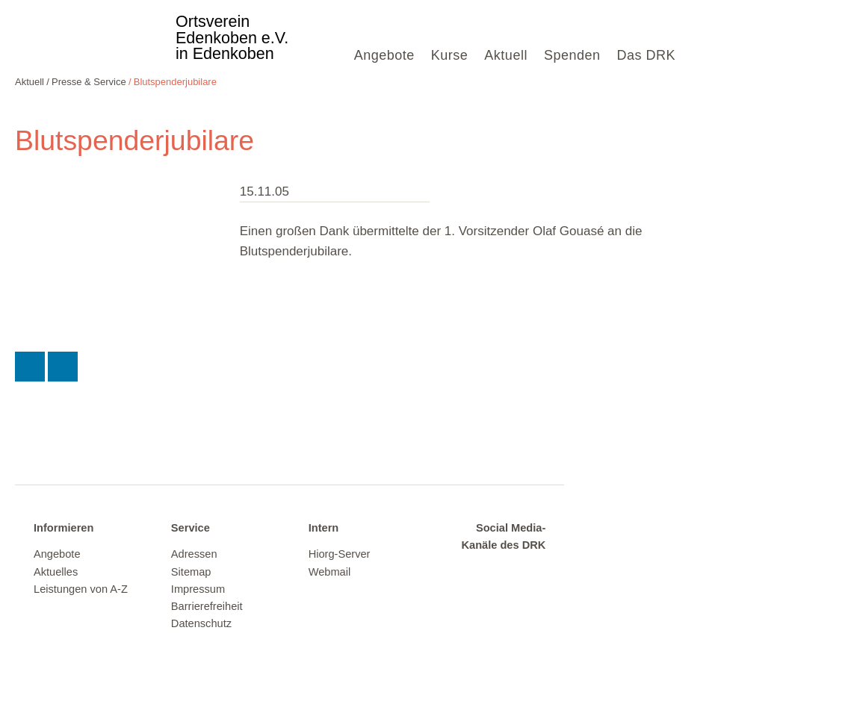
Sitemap (191, 572)
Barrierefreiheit (207, 606)
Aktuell (505, 55)
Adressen (194, 554)
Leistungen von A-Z (81, 589)
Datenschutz (201, 623)
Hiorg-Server (340, 554)
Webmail (330, 572)
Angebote (384, 55)
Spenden (572, 55)
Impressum (198, 589)
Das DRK (645, 55)
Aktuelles (56, 572)
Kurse (449, 55)
